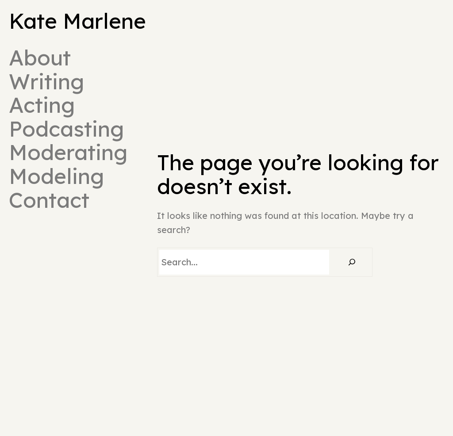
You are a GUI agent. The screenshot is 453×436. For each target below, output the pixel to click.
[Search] (352, 262)
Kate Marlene (77, 21)
